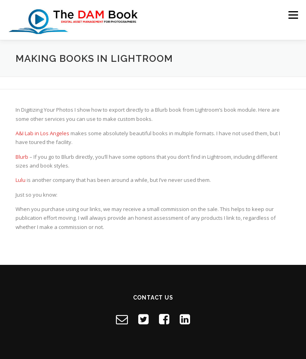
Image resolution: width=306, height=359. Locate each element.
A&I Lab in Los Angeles (42, 133)
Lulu (21, 179)
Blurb (22, 156)
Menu (293, 14)
